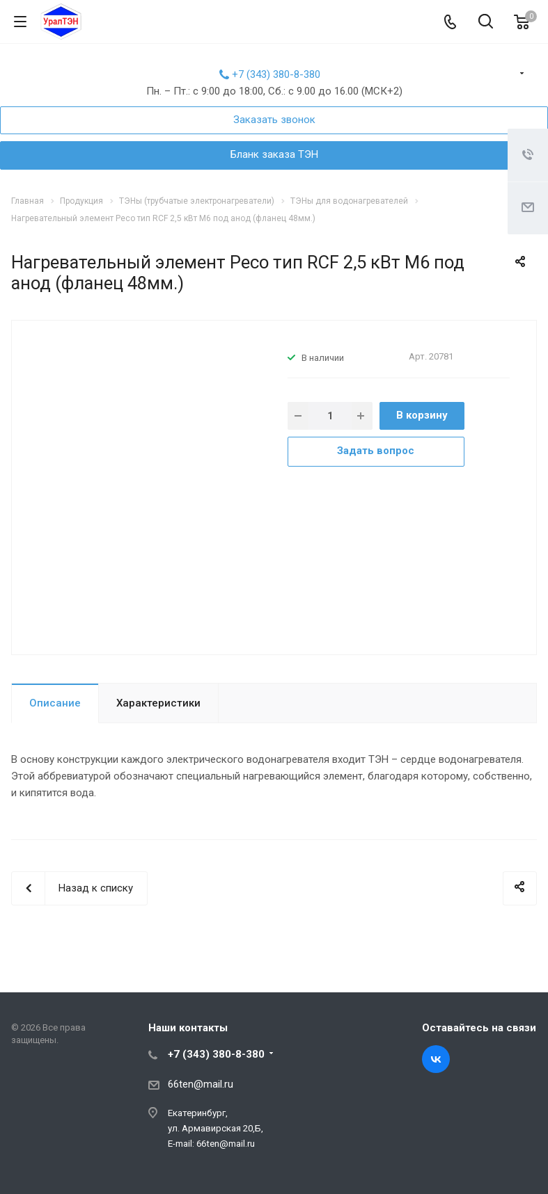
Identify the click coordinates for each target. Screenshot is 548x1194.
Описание (55, 703)
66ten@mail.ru (200, 1084)
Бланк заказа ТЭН (274, 154)
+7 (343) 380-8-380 (276, 74)
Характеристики (158, 703)
